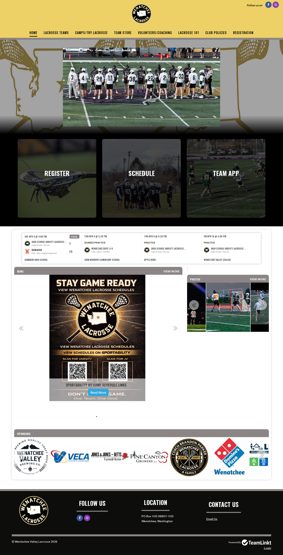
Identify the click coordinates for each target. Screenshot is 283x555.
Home (33, 32)
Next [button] (175, 328)
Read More (98, 392)
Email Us (211, 519)
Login (267, 548)
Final (74, 236)
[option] (52, 248)
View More (171, 271)
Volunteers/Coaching (155, 32)
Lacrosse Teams (56, 32)
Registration (243, 32)
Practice (149, 242)
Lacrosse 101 (188, 32)
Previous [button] (21, 328)
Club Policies (216, 32)
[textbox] (98, 412)
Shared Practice (95, 242)
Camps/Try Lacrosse (91, 32)
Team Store (123, 32)
